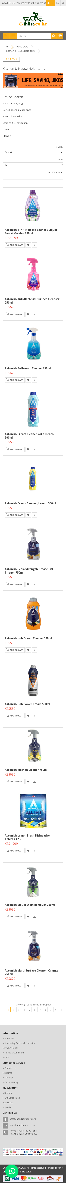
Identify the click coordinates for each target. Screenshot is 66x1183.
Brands (8, 1093)
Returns (8, 1072)
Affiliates (8, 1102)
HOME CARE (22, 46)
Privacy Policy (11, 1047)
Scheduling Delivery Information (20, 1043)
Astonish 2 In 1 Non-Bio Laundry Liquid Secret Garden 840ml (31, 231)
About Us (9, 1038)
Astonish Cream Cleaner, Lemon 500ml (30, 503)
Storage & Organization (15, 122)
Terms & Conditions (14, 1052)
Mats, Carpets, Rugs (13, 103)
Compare (55, 172)
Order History (11, 1082)
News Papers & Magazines (17, 109)
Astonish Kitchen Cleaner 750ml (26, 769)
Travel (6, 129)
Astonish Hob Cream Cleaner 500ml (28, 638)
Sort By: (59, 147)
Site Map (8, 1077)
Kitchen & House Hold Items (21, 50)
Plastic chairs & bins (13, 116)
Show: (60, 159)
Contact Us (9, 1068)
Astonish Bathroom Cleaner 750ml (28, 368)
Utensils (7, 135)
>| (61, 1009)
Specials (8, 1107)
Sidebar (11, 59)
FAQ (6, 1057)
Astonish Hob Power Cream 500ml (27, 704)
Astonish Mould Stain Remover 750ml (30, 904)
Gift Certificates (12, 1097)
